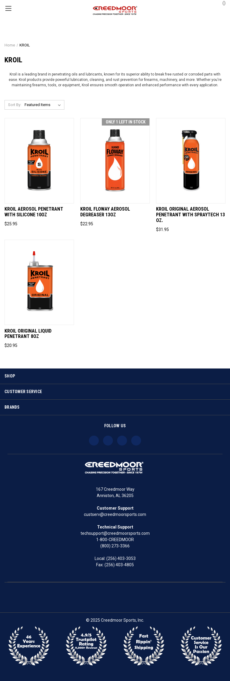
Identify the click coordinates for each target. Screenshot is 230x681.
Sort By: (14, 104)
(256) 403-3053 (121, 558)
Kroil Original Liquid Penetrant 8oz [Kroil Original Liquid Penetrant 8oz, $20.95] (28, 333)
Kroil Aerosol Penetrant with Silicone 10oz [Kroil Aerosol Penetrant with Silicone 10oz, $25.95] (33, 212)
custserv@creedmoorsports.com (115, 514)
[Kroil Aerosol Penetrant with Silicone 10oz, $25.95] (39, 160)
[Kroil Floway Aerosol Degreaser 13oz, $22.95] (115, 160)
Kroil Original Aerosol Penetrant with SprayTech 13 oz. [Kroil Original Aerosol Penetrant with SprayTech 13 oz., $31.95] (190, 214)
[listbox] (44, 104)
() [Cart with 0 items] (221, 2)
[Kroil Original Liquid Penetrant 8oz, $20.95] (39, 282)
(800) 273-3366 (115, 545)
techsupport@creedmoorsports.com (115, 533)
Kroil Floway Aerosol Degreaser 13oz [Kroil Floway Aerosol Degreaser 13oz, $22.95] (105, 212)
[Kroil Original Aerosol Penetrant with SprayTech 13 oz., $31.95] (190, 160)
